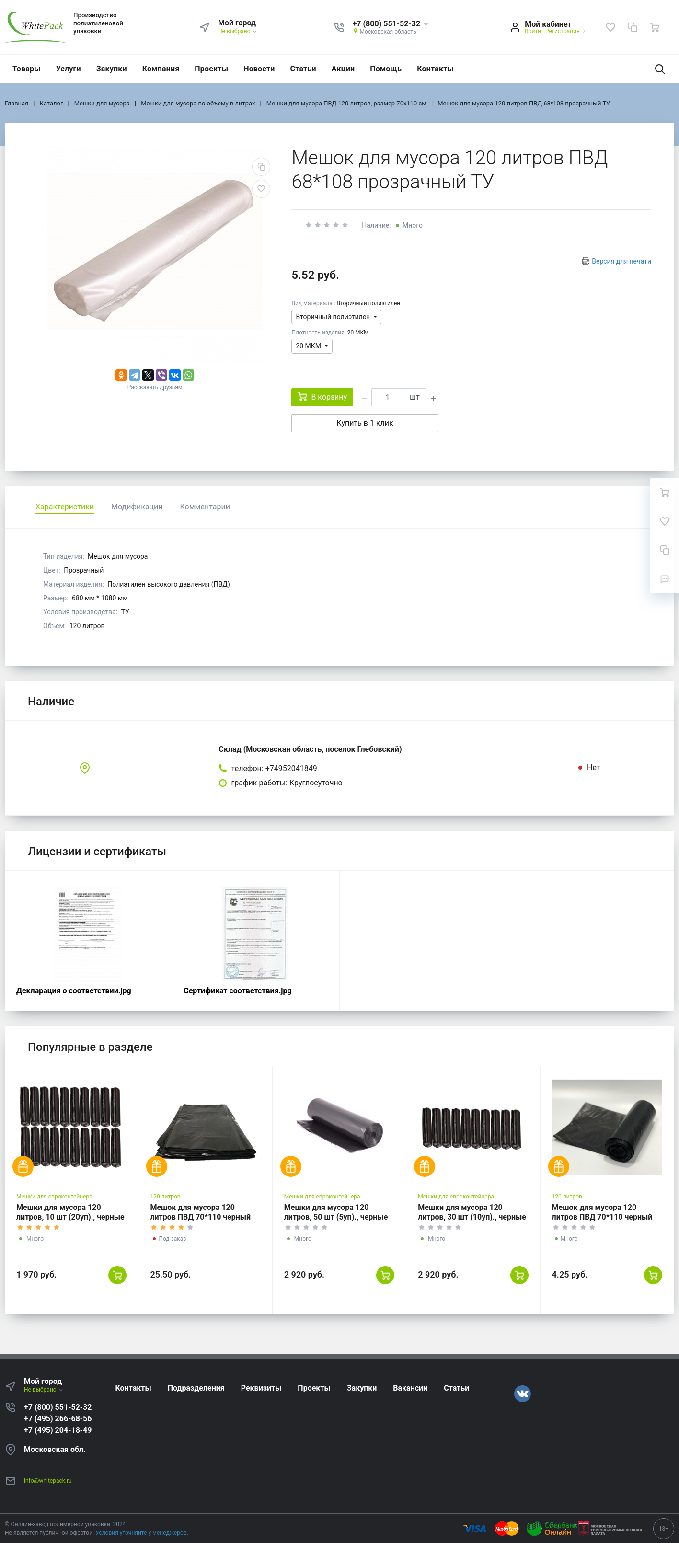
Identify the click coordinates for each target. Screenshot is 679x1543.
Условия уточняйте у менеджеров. (141, 1533)
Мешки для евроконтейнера (54, 1196)
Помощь (386, 68)
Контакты (435, 68)
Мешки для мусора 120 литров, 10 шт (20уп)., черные (70, 1212)
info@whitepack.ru (48, 1480)
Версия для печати (621, 261)
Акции (343, 68)
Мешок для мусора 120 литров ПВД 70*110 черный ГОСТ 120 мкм (200, 1217)
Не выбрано (238, 31)
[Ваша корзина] (655, 27)
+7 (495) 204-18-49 (58, 1430)
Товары (26, 68)
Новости (259, 68)
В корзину (322, 397)
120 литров (165, 1196)
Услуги (68, 68)
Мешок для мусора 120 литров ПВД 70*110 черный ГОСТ (602, 1217)
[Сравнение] (632, 27)
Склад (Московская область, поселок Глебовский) (310, 749)
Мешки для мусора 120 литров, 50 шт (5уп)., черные (336, 1212)
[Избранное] (610, 27)
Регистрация (562, 31)
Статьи (303, 68)
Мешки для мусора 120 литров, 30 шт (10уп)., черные (472, 1212)
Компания (161, 68)
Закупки (111, 68)
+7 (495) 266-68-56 (58, 1418)
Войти (533, 31)
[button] (391, 24)
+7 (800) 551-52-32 (58, 1407)
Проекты (211, 68)
